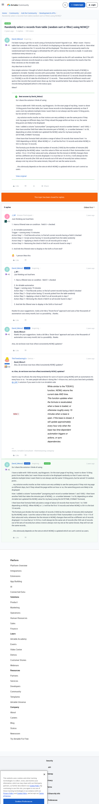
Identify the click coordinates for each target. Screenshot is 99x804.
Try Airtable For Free (19, 738)
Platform (14, 560)
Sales (12, 623)
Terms (49, 787)
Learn (13, 633)
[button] (2, 5)
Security (49, 760)
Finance (14, 628)
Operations (15, 612)
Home (4, 13)
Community (14, 13)
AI (11, 586)
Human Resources (18, 618)
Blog (12, 723)
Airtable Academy (18, 639)
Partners (14, 675)
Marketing (15, 607)
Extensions (15, 576)
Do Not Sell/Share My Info (49, 793)
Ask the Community (29, 13)
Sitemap (49, 774)
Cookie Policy (34, 795)
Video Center (16, 649)
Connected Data (17, 592)
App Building (16, 581)
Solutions (14, 597)
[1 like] (21, 255)
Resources (15, 670)
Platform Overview (18, 565)
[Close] (44, 783)
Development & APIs (47, 13)
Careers (13, 717)
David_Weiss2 (17, 39)
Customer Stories (18, 660)
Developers (15, 686)
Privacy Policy (8, 802)
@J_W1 (15, 382)
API (49, 767)
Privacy (50, 780)
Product (14, 602)
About (13, 712)
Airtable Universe (18, 702)
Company (14, 707)
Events (13, 644)
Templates (15, 696)
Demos (13, 654)
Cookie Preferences (49, 800)
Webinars (14, 665)
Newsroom (15, 733)
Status (13, 728)
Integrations (16, 570)
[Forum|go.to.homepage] (17, 4)
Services (14, 681)
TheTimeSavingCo (19, 358)
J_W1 (14, 215)
